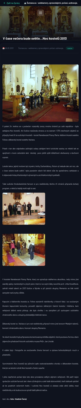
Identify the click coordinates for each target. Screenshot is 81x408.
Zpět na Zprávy (11, 3)
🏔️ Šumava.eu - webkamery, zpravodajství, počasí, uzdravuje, (51, 3)
